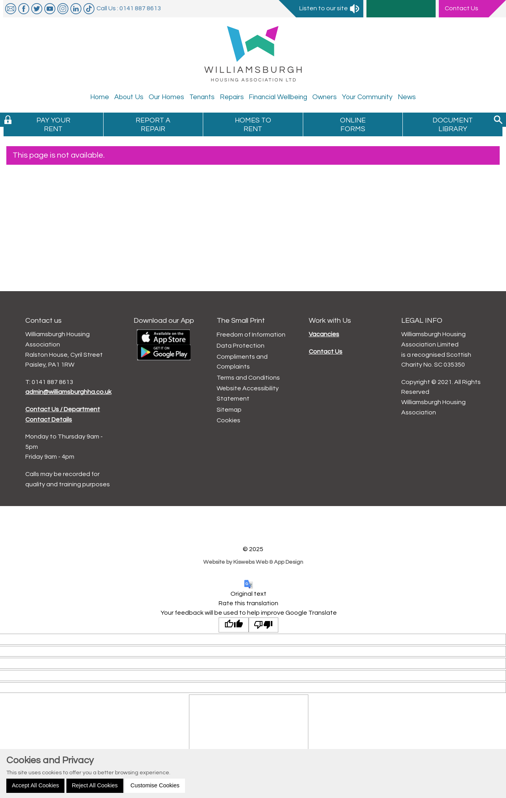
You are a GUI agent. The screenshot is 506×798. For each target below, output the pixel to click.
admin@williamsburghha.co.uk (68, 392)
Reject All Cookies (95, 785)
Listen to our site (329, 8)
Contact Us (325, 351)
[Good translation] (234, 625)
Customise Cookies (154, 785)
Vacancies (324, 334)
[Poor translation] (264, 625)
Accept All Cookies (35, 785)
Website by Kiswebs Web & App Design (253, 562)
